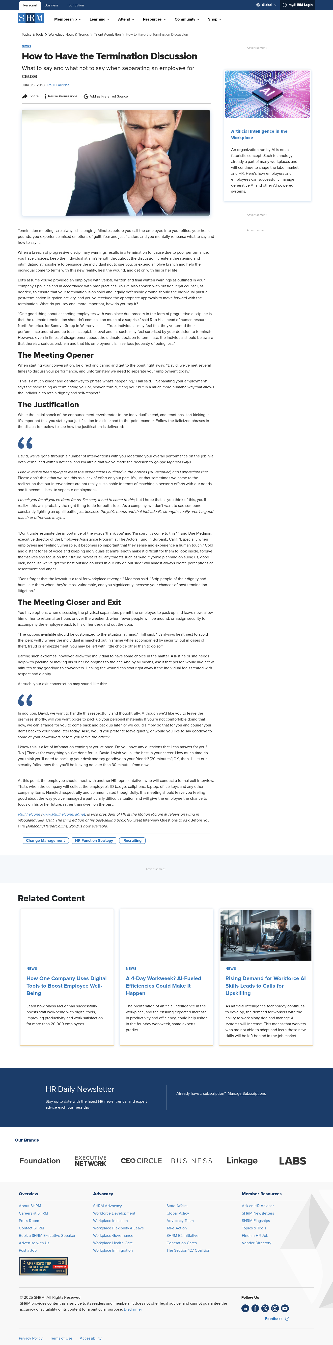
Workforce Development (114, 1213)
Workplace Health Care (113, 1243)
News (32, 969)
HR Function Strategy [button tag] (94, 841)
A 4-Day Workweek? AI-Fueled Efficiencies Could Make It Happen (163, 986)
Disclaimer (133, 1309)
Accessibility (91, 1338)
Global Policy (177, 1213)
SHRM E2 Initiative (182, 1236)
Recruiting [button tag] (132, 841)
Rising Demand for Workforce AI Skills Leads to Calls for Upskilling (265, 986)
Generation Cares (181, 1243)
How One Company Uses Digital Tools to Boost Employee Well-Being (67, 986)
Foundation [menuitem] (75, 5)
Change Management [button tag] (45, 841)
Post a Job (28, 1250)
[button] (247, 1093)
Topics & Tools (254, 1228)
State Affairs (176, 1206)
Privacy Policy (31, 1338)
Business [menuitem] (52, 5)
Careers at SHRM (33, 1213)
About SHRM (30, 1206)
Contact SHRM (31, 1228)
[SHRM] (31, 18)
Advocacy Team (180, 1221)
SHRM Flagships (256, 1221)
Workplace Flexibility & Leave (118, 1228)
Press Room (29, 1221)
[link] (33, 34)
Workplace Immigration (113, 1250)
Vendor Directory (256, 1243)
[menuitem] (266, 5)
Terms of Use (61, 1338)
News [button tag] (26, 46)
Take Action (176, 1228)
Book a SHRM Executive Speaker (47, 1236)
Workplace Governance (113, 1236)
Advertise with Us (34, 1243)
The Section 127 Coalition (188, 1250)
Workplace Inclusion (110, 1221)
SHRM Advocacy (107, 1206)
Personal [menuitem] (30, 5)
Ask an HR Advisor (258, 1206)
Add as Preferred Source (105, 96)
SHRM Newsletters (258, 1213)
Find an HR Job (255, 1236)
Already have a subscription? (201, 1094)
